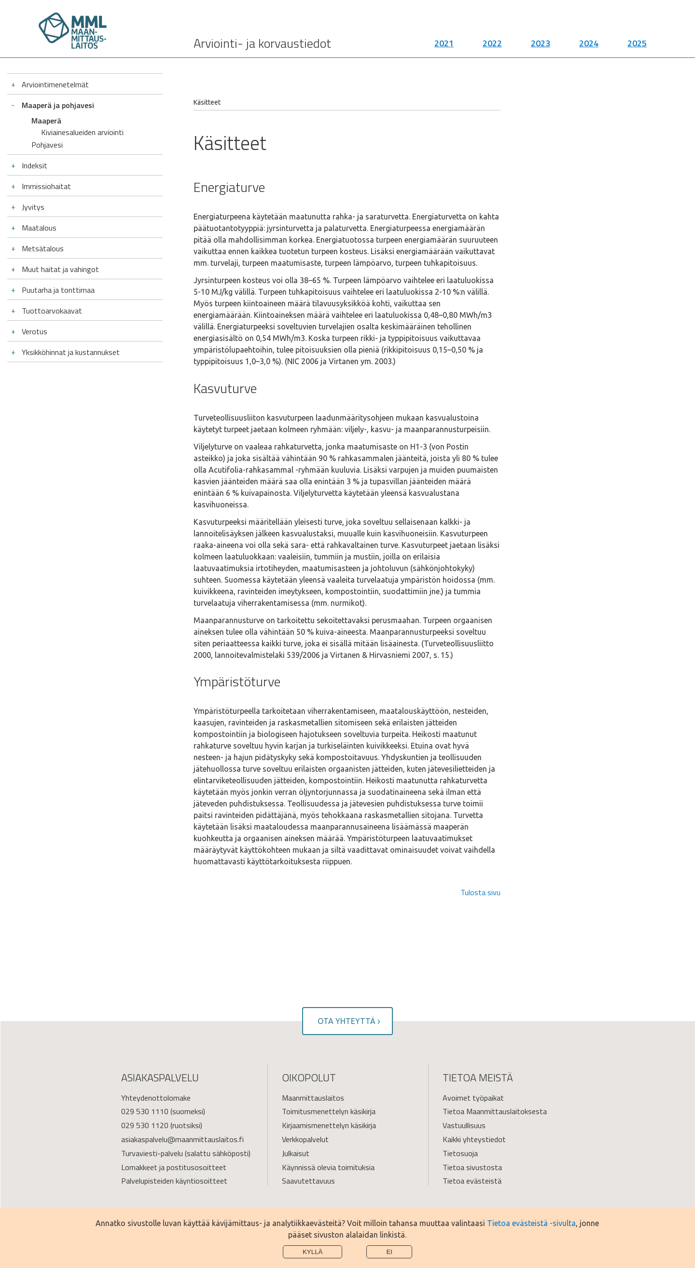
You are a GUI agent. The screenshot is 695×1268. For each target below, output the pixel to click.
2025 (637, 43)
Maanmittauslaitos (313, 1098)
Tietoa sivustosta (472, 1167)
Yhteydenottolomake (156, 1098)
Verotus (34, 322)
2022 (492, 43)
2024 (588, 43)
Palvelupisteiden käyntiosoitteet (174, 1180)
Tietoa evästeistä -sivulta (531, 1223)
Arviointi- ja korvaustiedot (262, 43)
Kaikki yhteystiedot (474, 1139)
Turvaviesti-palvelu (152, 1153)
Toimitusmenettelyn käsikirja (328, 1111)
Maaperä (46, 120)
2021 (444, 43)
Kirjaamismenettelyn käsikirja (329, 1125)
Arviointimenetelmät (55, 84)
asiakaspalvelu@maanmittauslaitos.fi (182, 1139)
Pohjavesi (47, 136)
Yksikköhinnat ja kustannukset (71, 343)
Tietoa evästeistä (472, 1180)
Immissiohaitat (46, 177)
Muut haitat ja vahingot (60, 260)
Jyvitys (33, 198)
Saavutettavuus (308, 1180)
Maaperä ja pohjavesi (58, 105)
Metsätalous (43, 239)
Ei (389, 1251)
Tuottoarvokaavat (52, 302)
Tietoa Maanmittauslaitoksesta (495, 1111)
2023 (540, 43)
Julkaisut (295, 1153)
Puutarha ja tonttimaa (58, 281)
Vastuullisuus (464, 1125)
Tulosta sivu (480, 892)
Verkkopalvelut (305, 1139)
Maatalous (39, 219)
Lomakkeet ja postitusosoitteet (173, 1167)
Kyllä (313, 1251)
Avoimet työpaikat (473, 1098)
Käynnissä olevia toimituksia (328, 1167)
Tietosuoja (460, 1153)
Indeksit (34, 157)
